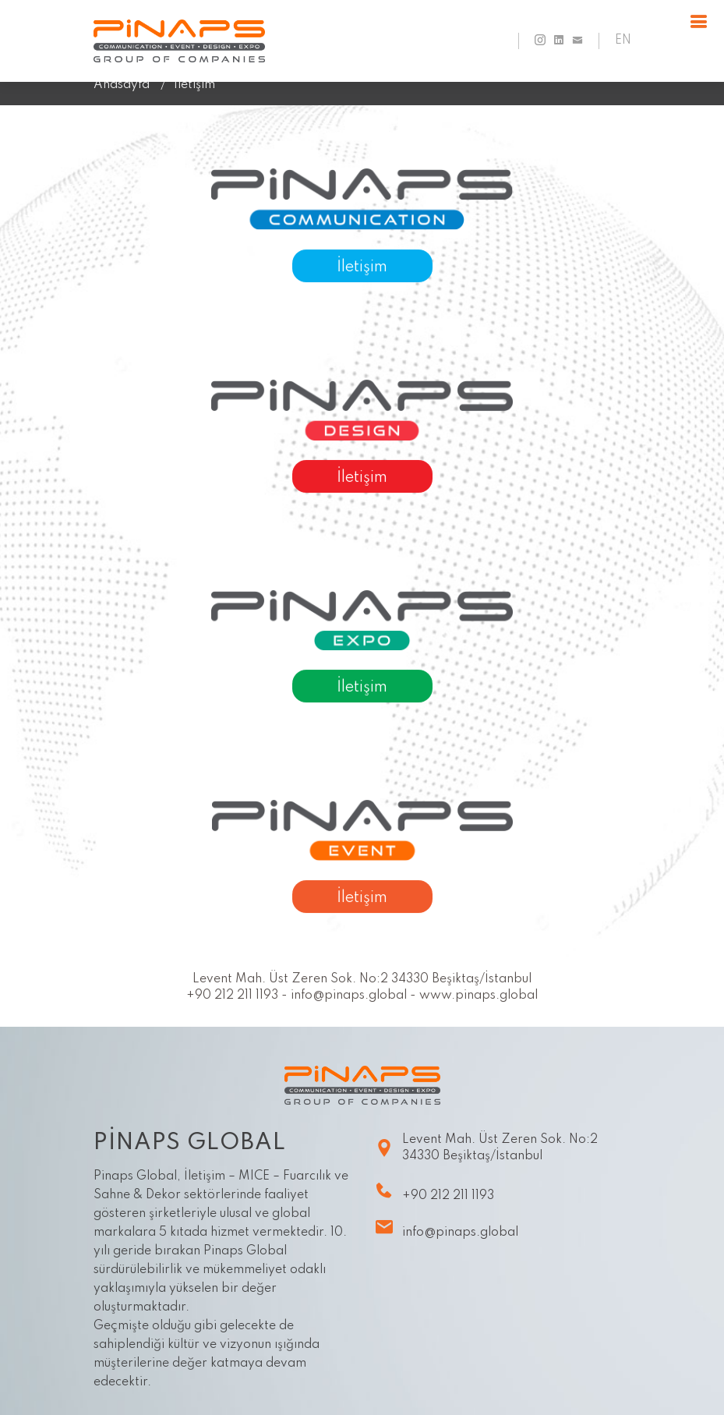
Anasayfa (122, 85)
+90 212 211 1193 (434, 1190)
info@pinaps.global (446, 1227)
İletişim (362, 269)
